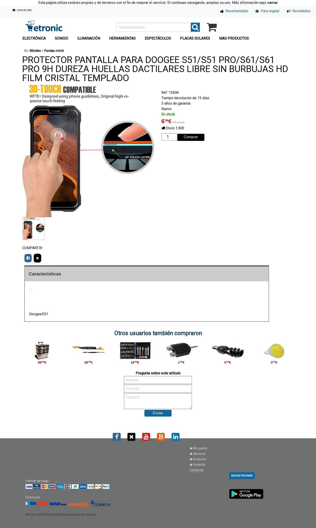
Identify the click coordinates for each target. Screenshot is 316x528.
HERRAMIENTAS (122, 38)
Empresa (198, 459)
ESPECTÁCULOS (158, 38)
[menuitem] (35, 37)
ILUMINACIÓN (88, 38)
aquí (262, 2)
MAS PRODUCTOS (234, 38)
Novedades (299, 11)
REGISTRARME (242, 475)
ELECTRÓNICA (34, 38)
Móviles (35, 51)
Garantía (197, 464)
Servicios (198, 454)
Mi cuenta (198, 448)
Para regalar (268, 11)
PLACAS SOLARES (195, 38)
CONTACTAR (22, 10)
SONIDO (61, 38)
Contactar (197, 470)
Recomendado (234, 11)
